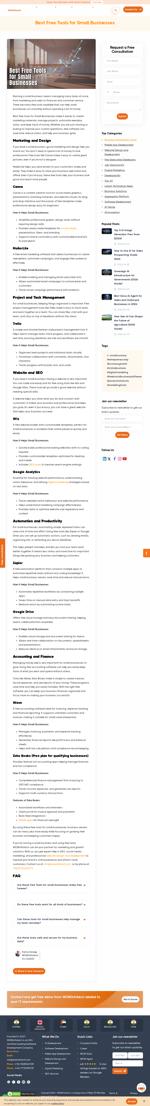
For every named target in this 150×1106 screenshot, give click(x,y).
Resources (84, 9)
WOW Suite (86, 1053)
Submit (122, 1071)
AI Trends (110, 208)
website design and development (65, 855)
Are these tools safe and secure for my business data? (47, 939)
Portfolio (99, 9)
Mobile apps (26, 820)
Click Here (97, 2)
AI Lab (69, 9)
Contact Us (131, 10)
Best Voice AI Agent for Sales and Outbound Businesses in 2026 (128, 301)
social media (68, 228)
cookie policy (57, 1103)
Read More (13, 1051)
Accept (132, 1101)
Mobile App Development (119, 146)
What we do (38, 9)
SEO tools (35, 464)
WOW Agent (86, 1059)
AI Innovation (112, 213)
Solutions (55, 9)
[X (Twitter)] (109, 460)
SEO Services (52, 1073)
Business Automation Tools (121, 140)
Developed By (112, 176)
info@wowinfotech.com (57, 864)
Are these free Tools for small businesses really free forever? (49, 886)
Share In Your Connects (29, 971)
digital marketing (58, 482)
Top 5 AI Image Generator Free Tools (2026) (127, 235)
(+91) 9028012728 (20, 1064)
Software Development (118, 202)
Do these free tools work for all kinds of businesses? (49, 904)
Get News (122, 436)
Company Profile (88, 1043)
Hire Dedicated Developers (120, 160)
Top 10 (109, 181)
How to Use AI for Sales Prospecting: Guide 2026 (128, 256)
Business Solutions (116, 192)
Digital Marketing (115, 171)
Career (83, 1048)
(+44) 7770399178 (20, 1068)
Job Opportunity (114, 166)
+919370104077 (23, 868)
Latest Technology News (119, 187)
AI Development (53, 1043)
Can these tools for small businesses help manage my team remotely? (48, 921)
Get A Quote (128, 999)
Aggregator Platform (117, 197)
